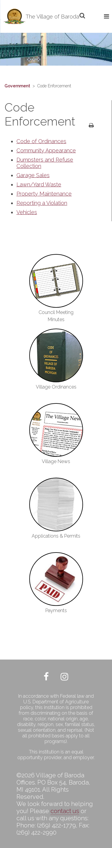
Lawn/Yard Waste (38, 184)
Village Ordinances (56, 387)
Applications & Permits (56, 536)
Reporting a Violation (41, 203)
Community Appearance (46, 150)
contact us (64, 811)
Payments (56, 610)
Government (17, 85)
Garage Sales (33, 175)
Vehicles (26, 212)
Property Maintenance (44, 194)
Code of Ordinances (41, 141)
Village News (56, 461)
